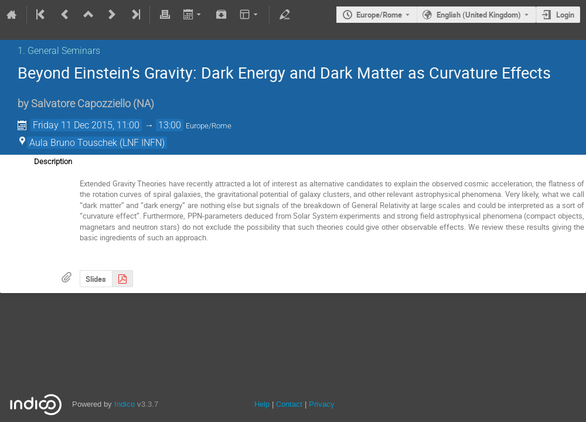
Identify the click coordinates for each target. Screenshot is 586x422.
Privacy (322, 404)
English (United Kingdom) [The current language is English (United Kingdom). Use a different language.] (479, 14)
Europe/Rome (379, 14)
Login (565, 14)
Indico (124, 404)
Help (262, 404)
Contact (289, 404)
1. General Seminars (59, 50)
